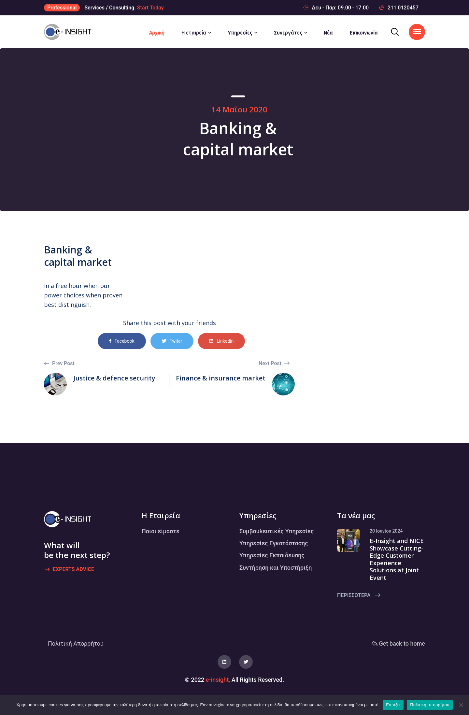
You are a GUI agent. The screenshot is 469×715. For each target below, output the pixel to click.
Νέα (328, 33)
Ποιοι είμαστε (160, 531)
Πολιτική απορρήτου (429, 704)
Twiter (172, 341)
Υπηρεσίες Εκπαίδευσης (272, 555)
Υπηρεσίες (240, 33)
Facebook (122, 341)
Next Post (274, 363)
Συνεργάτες (288, 33)
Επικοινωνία (364, 33)
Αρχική (156, 33)
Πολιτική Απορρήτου (76, 643)
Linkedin (221, 341)
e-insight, (218, 679)
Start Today (150, 8)
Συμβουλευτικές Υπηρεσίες (276, 531)
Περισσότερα (358, 595)
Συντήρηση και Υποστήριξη (275, 567)
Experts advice (69, 569)
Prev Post (59, 363)
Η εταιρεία (193, 33)
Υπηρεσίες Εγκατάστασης (273, 543)
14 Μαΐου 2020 (239, 109)
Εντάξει (393, 704)
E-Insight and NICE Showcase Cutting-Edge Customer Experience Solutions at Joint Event (397, 559)
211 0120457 (399, 8)
